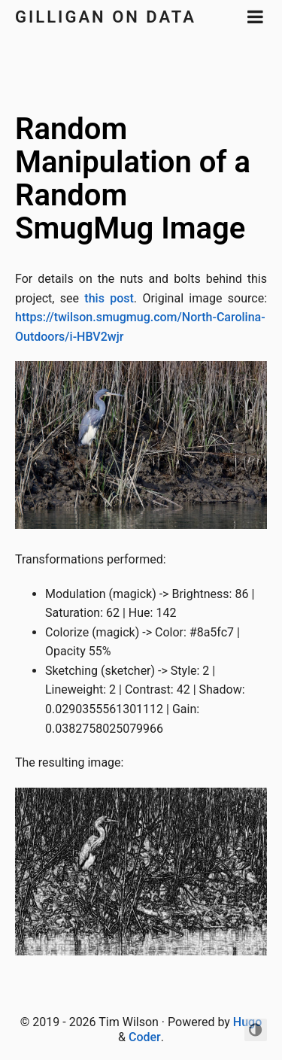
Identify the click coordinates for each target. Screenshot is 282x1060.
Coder (145, 1037)
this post (109, 298)
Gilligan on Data (105, 17)
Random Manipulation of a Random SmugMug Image (132, 178)
